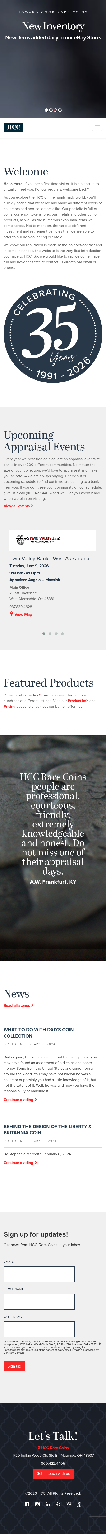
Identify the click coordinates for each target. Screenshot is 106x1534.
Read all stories (19, 1005)
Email (9, 1261)
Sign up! (14, 1366)
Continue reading (20, 1099)
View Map (20, 614)
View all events (18, 506)
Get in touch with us (53, 1473)
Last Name (13, 1316)
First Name (14, 1289)
